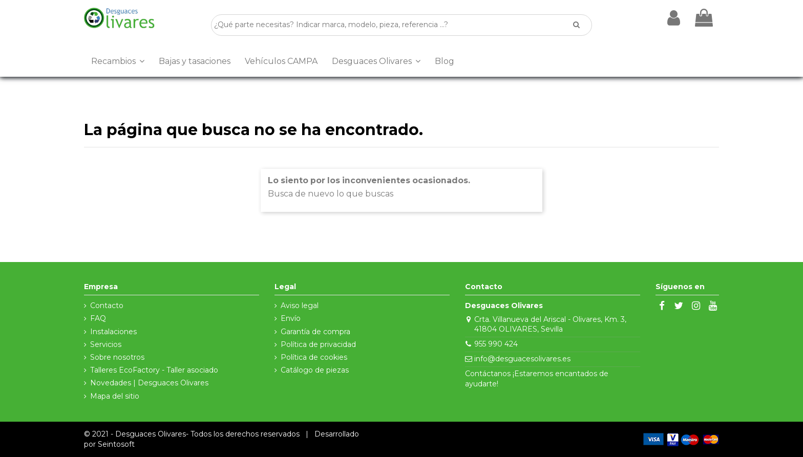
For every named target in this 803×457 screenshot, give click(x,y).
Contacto (106, 305)
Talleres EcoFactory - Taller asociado (154, 370)
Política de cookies (314, 357)
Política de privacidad (318, 344)
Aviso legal (300, 305)
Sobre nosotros (117, 357)
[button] (118, 61)
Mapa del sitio (114, 396)
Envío (291, 318)
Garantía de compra (315, 331)
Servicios (105, 344)
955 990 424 (496, 344)
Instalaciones (113, 331)
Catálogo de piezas (315, 370)
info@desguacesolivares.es (522, 358)
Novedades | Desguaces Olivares (149, 382)
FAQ (98, 318)
